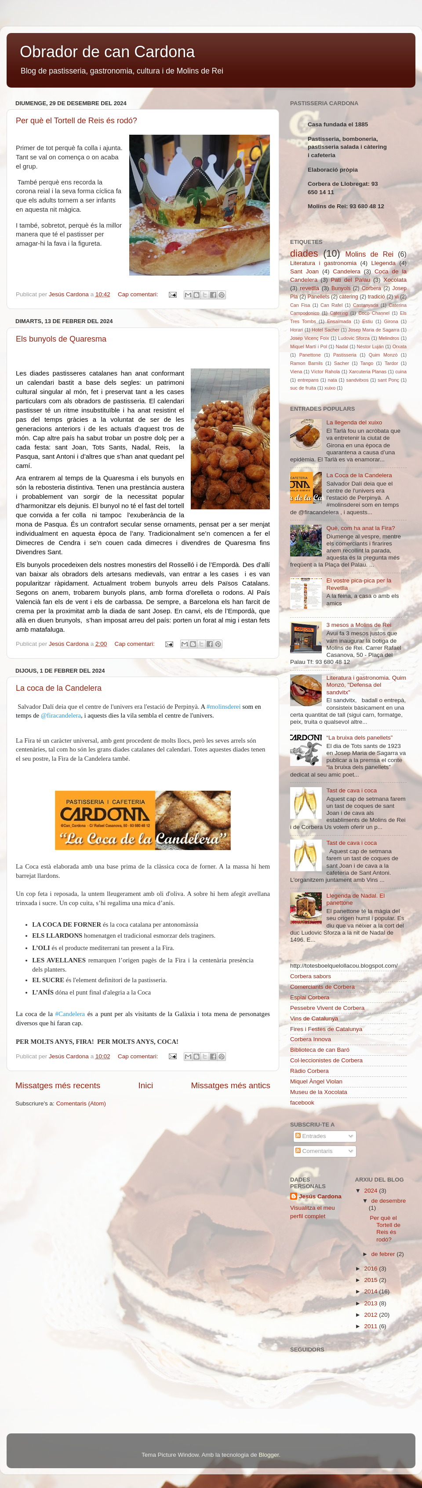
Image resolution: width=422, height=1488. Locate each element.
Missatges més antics (230, 1085)
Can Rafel (331, 305)
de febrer (384, 1254)
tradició (376, 297)
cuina (401, 371)
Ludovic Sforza (354, 338)
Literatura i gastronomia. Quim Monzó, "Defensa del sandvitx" (366, 684)
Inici (145, 1085)
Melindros (388, 338)
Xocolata (395, 279)
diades (304, 253)
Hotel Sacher (325, 329)
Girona (391, 321)
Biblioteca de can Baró (319, 1049)
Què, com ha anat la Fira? (360, 528)
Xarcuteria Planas (367, 371)
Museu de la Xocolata (318, 1092)
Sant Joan (304, 271)
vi (397, 297)
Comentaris (314, 1151)
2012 (371, 1314)
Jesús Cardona (320, 1196)
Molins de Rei (369, 254)
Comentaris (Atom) (81, 1103)
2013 (371, 1303)
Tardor (391, 363)
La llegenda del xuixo (354, 422)
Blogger (268, 1454)
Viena (296, 371)
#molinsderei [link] (224, 706)
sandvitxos (357, 380)
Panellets (319, 297)
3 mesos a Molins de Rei (358, 625)
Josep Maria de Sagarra (373, 329)
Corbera (371, 288)
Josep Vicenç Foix (309, 338)
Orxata (400, 346)
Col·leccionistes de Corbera (326, 1060)
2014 (371, 1291)
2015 (371, 1280)
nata (332, 380)
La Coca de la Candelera (359, 475)
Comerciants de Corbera (322, 986)
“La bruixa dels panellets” (359, 737)
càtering (348, 297)
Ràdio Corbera (309, 1071)
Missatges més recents (57, 1085)
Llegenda (383, 263)
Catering (339, 313)
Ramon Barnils (306, 363)
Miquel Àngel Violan (316, 1081)
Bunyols (340, 288)
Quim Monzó (383, 354)
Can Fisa (300, 305)
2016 (371, 1268)
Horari (296, 329)
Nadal (342, 346)
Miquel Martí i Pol (308, 346)
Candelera (346, 271)
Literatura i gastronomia (323, 263)
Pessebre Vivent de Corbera (327, 1008)
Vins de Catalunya (314, 1018)
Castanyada (365, 305)
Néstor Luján (370, 346)
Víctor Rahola (325, 371)
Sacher (341, 363)
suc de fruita (303, 387)
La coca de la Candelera (59, 688)
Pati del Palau (351, 279)
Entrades (310, 1136)
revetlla (309, 288)
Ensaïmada (339, 321)
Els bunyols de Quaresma (61, 339)
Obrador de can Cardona (107, 52)
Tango (366, 363)
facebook (302, 1102)
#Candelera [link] (70, 1013)
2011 (371, 1326)
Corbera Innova (310, 1039)
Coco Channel (373, 313)
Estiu (367, 321)
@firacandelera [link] (61, 715)
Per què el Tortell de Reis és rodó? (76, 120)
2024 (371, 1190)
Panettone (310, 354)
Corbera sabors (310, 976)
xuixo (329, 387)
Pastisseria (345, 354)
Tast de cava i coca (351, 790)
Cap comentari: (139, 294)
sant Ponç (388, 380)
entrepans (308, 380)
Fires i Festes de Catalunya (326, 1029)
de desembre (388, 1200)
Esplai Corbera (309, 997)
